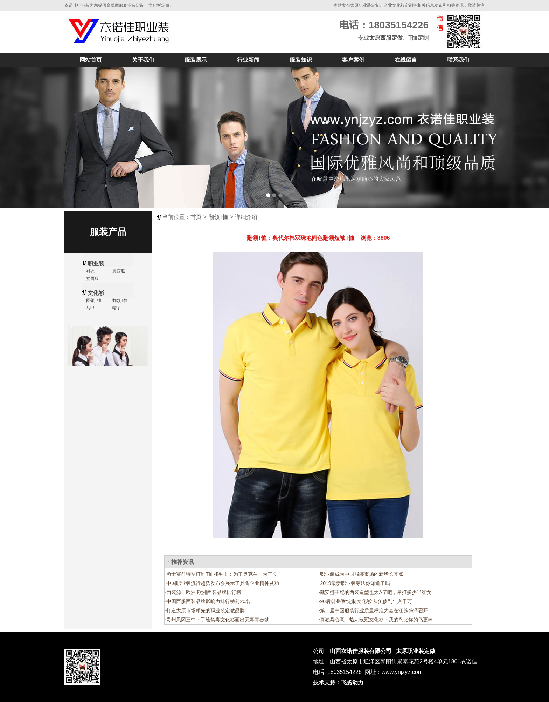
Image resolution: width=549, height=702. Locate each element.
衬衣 (90, 271)
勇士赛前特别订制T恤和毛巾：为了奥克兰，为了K (221, 574)
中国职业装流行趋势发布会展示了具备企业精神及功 (222, 583)
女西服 (92, 278)
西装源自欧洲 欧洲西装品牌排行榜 (203, 592)
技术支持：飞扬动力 (338, 683)
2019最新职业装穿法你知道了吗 (355, 583)
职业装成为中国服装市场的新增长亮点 (361, 574)
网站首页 (90, 60)
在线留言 (406, 60)
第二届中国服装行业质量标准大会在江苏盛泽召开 (374, 610)
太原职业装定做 (415, 651)
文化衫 (96, 293)
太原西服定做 (386, 38)
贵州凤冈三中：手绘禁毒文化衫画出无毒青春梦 (217, 619)
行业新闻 (248, 60)
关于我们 (143, 60)
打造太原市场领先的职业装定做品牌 (205, 610)
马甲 (90, 307)
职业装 (96, 263)
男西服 (118, 271)
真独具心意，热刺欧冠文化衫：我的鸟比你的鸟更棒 (376, 619)
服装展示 (196, 60)
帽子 (116, 307)
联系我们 (458, 60)
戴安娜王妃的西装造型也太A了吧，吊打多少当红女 (375, 592)
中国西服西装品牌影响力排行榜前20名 (208, 601)
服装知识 (301, 60)
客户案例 (353, 60)
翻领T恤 (119, 300)
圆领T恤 (93, 300)
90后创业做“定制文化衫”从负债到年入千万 (366, 601)
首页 (196, 217)
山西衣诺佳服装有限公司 (360, 651)
